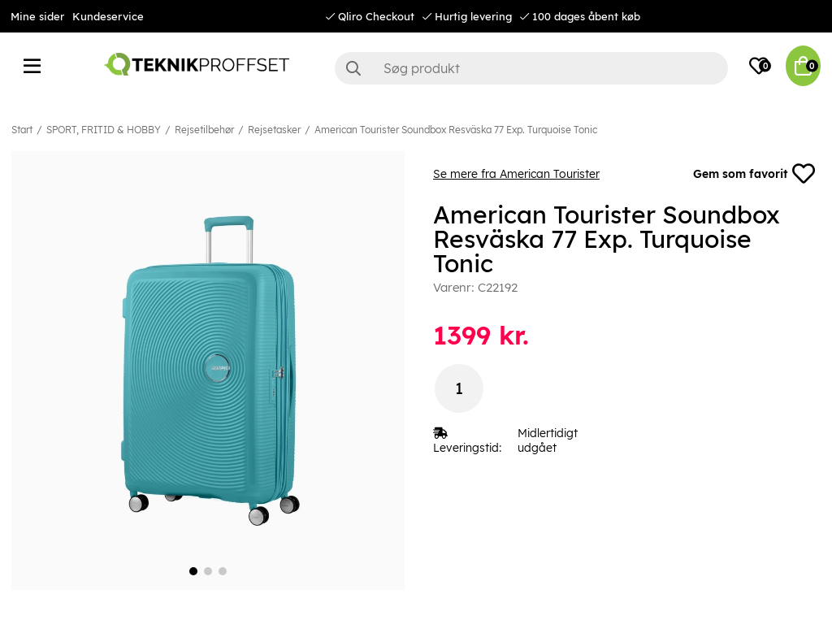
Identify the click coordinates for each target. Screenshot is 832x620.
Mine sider (37, 16)
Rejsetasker (274, 130)
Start (21, 130)
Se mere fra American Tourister (516, 174)
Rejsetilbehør (204, 130)
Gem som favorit (754, 174)
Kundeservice (108, 16)
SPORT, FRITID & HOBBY (103, 130)
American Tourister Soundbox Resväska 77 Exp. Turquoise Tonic (455, 130)
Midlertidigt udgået (548, 440)
